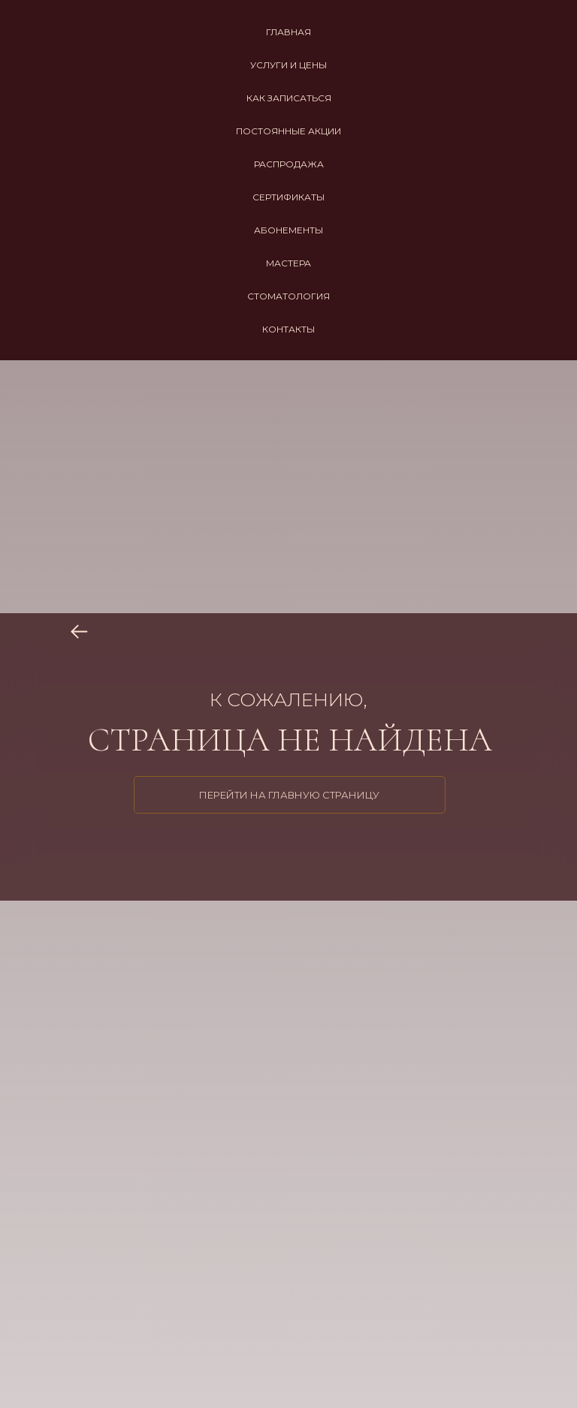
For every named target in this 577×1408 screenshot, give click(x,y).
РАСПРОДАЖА (289, 164)
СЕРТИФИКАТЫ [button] (288, 197)
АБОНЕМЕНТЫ (288, 230)
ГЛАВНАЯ (288, 32)
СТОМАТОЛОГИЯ (288, 296)
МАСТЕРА (288, 263)
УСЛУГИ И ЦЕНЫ (288, 65)
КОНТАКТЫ (288, 329)
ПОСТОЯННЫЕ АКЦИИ (288, 131)
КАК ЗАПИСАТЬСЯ (288, 98)
